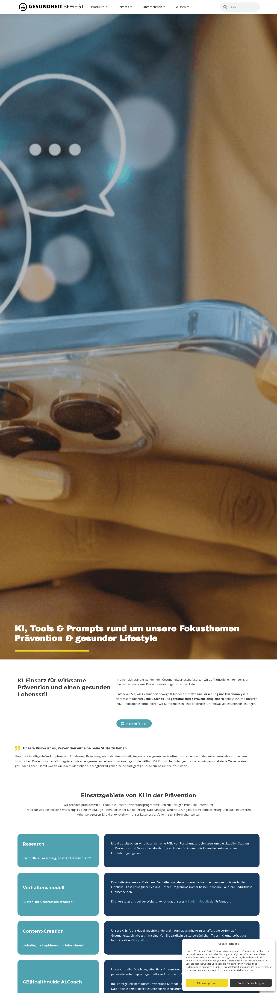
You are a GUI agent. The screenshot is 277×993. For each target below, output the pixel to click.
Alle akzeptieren (207, 983)
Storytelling (140, 940)
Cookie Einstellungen (251, 983)
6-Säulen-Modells (197, 901)
